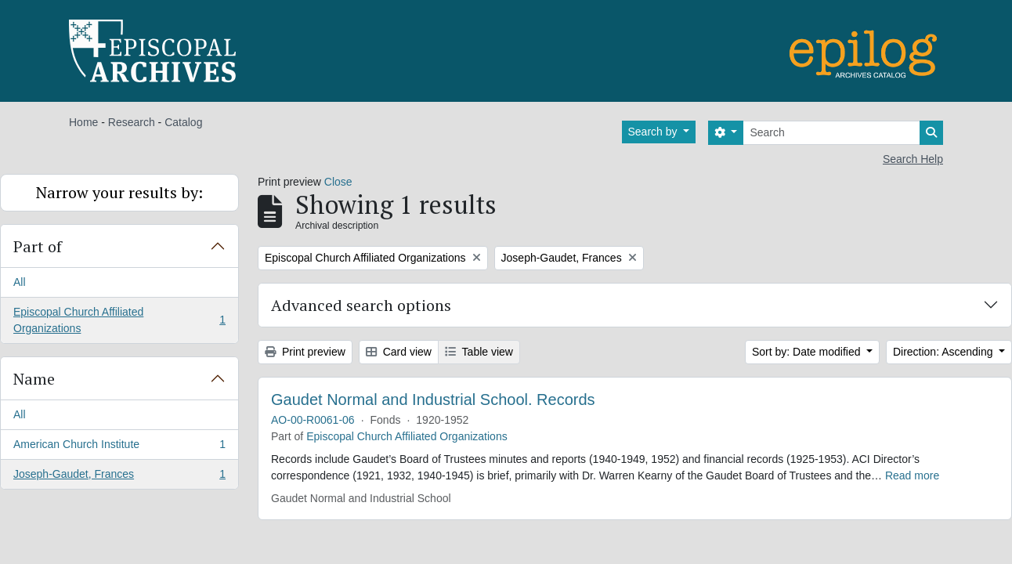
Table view (479, 351)
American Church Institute (119, 447)
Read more (912, 475)
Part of (37, 246)
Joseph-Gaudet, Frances (119, 477)
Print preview (305, 351)
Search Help (913, 159)
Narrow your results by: (119, 192)
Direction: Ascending (944, 351)
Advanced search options (361, 305)
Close (338, 181)
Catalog (183, 122)
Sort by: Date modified (807, 351)
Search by (654, 131)
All (19, 282)
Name (34, 378)
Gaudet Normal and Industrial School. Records (433, 399)
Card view (399, 351)
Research (131, 122)
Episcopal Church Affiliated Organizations (119, 320)
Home (83, 122)
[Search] (831, 133)
